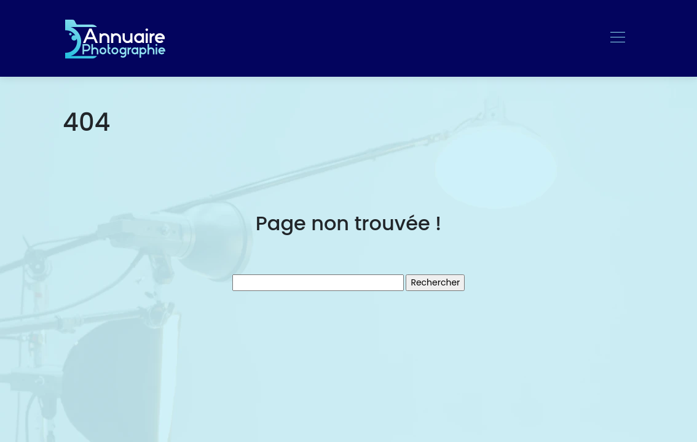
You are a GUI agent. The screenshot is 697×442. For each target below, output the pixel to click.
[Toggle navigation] (617, 38)
